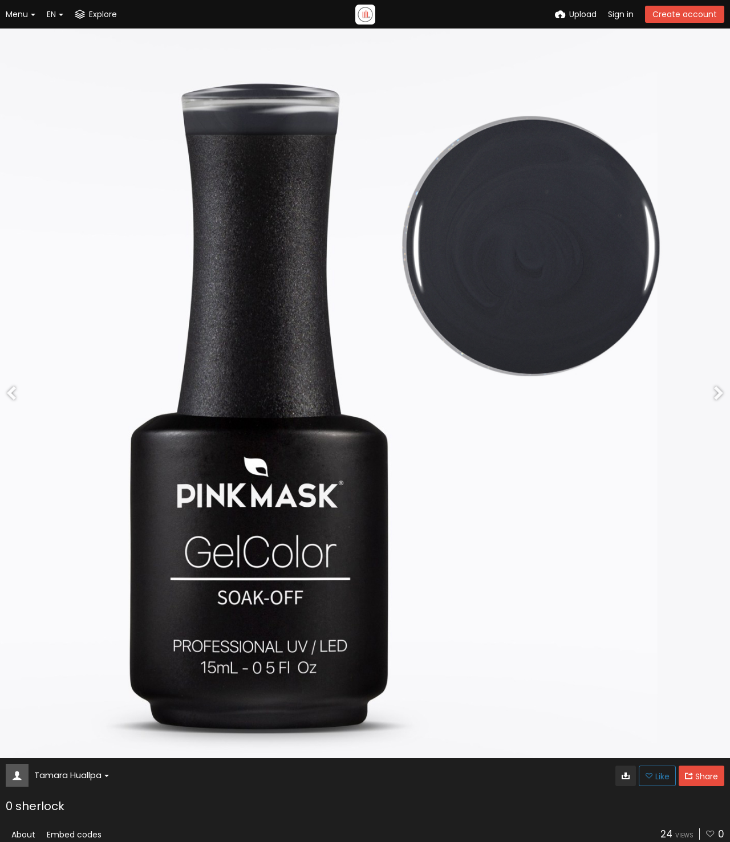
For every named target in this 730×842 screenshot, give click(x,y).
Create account (684, 14)
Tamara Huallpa (71, 775)
